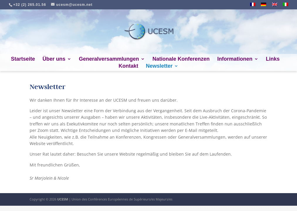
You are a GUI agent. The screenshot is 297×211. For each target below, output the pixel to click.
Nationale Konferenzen (181, 59)
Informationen (234, 59)
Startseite (23, 59)
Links (273, 59)
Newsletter (159, 66)
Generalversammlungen (109, 59)
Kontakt (128, 66)
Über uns (54, 59)
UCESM (62, 199)
